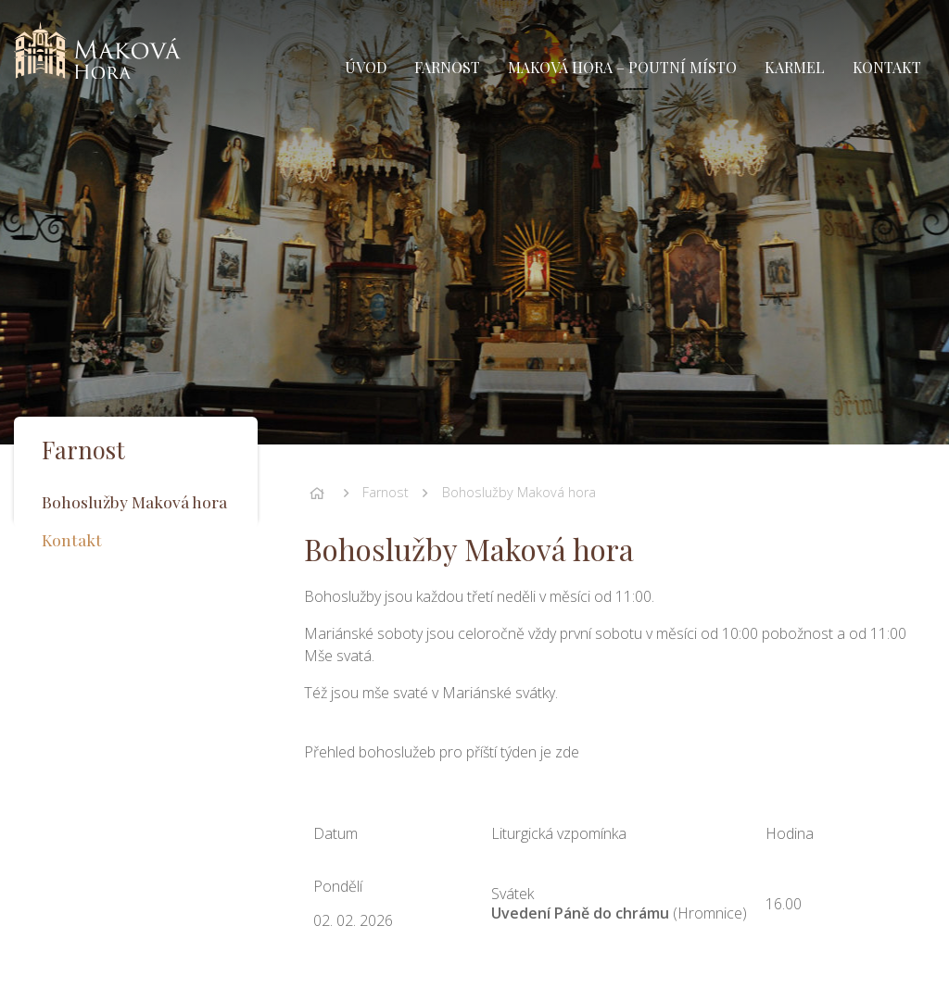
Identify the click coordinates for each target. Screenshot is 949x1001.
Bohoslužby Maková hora (519, 492)
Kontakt (72, 539)
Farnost (385, 492)
